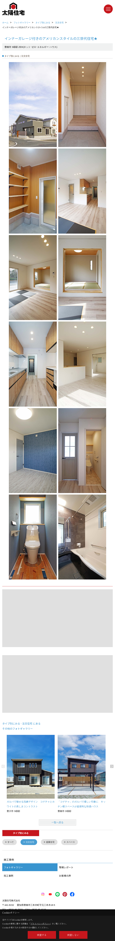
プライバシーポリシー (40, 923)
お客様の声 (65, 876)
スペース (73, 842)
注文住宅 (31, 842)
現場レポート (66, 867)
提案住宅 (52, 842)
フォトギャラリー (13, 867)
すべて (11, 842)
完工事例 (8, 876)
